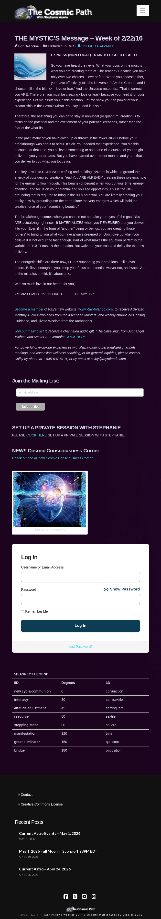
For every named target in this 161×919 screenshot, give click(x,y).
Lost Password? (80, 647)
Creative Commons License (40, 804)
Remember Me (34, 611)
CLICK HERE (75, 337)
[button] (143, 10)
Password (28, 589)
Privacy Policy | (51, 915)
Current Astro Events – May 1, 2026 (49, 833)
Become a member (28, 309)
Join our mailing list (28, 331)
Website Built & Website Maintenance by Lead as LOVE (103, 915)
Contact (25, 794)
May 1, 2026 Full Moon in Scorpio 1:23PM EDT (58, 851)
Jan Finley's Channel (96, 46)
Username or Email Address (42, 567)
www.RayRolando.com (95, 309)
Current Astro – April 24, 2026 (45, 869)
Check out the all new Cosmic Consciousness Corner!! (53, 458)
